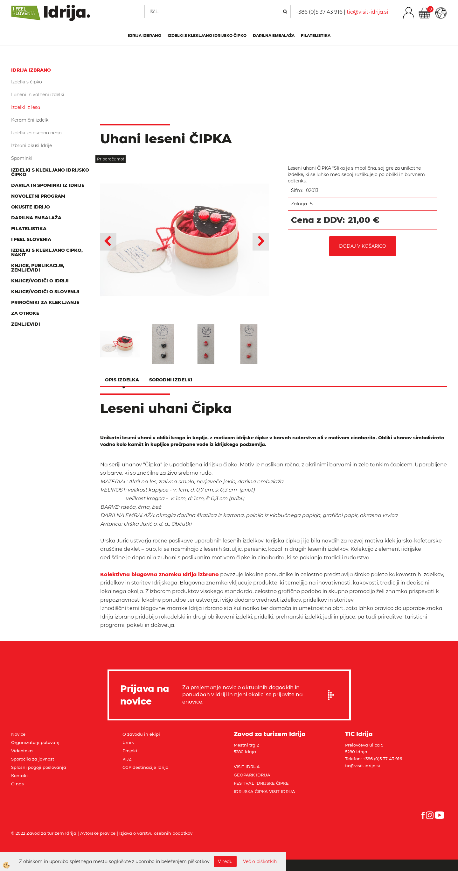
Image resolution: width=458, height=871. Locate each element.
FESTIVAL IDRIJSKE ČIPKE (261, 783)
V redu (225, 861)
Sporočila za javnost (32, 758)
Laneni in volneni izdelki (37, 94)
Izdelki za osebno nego (36, 133)
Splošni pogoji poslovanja (38, 767)
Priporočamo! (110, 159)
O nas (17, 783)
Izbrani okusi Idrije (31, 145)
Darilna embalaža (274, 35)
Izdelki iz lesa (25, 107)
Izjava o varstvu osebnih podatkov (155, 833)
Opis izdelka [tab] (122, 380)
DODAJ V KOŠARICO (362, 246)
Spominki (21, 158)
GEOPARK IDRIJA (252, 774)
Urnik (128, 742)
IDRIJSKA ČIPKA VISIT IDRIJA (264, 791)
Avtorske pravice (97, 833)
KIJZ (127, 758)
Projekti (130, 750)
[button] (261, 242)
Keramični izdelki (30, 120)
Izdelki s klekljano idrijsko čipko (207, 35)
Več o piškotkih (260, 861)
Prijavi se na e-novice (333, 695)
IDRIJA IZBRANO (144, 35)
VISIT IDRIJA (247, 766)
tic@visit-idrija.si (367, 12)
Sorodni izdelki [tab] (170, 380)
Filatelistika (315, 35)
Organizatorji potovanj (35, 742)
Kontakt (19, 775)
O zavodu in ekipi (141, 734)
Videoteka (22, 750)
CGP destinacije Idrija (145, 767)
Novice (18, 734)
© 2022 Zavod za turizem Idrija (43, 833)
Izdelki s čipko (26, 82)
